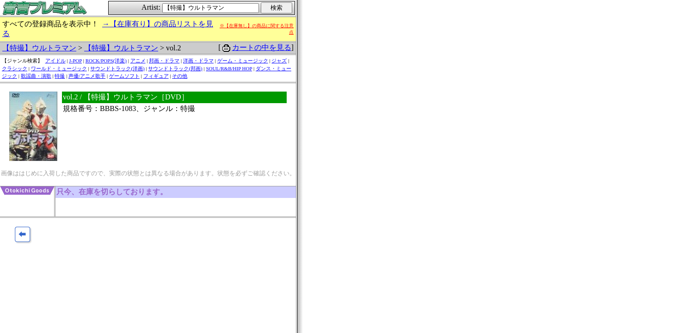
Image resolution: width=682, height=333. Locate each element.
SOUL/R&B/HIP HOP (229, 68)
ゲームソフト (124, 76)
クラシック (14, 68)
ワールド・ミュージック (59, 68)
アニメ (138, 60)
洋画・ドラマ (198, 60)
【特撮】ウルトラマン (39, 48)
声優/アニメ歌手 (86, 76)
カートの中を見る (261, 47)
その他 (179, 76)
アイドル (55, 60)
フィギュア (156, 76)
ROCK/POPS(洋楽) (106, 60)
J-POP (75, 60)
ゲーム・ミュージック (242, 60)
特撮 (60, 76)
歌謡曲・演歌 (36, 76)
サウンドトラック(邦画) (175, 68)
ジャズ (279, 60)
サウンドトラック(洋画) (117, 68)
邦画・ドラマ (164, 60)
